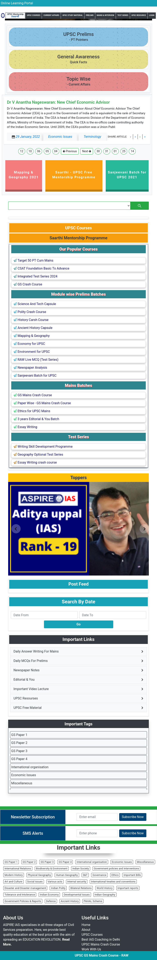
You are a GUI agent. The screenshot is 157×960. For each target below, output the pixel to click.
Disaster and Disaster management (25, 888)
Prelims (90, 15)
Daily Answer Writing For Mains (36, 651)
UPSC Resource (138, 15)
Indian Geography (105, 894)
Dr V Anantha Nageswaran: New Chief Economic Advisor (58, 102)
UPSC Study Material (72, 15)
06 (38, 151)
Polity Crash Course (29, 312)
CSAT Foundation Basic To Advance (41, 268)
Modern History (13, 875)
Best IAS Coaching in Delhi (101, 939)
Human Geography (67, 875)
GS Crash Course (27, 284)
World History (104, 888)
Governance (99, 875)
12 (21, 151)
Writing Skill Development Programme (43, 446)
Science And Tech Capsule (34, 304)
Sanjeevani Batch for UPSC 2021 (127, 174)
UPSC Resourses (25, 698)
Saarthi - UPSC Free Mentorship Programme (73, 174)
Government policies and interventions (116, 868)
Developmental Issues (77, 894)
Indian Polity (58, 888)
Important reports (128, 888)
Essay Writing (25, 427)
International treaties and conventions (113, 881)
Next (86, 151)
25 (124, 151)
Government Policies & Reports (22, 901)
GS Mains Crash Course (32, 395)
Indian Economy (49, 894)
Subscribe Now (133, 817)
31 (106, 151)
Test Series (122, 15)
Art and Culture (13, 881)
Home (86, 925)
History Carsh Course (30, 320)
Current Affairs (51, 15)
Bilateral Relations (81, 888)
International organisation (29, 767)
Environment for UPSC (31, 352)
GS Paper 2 (19, 743)
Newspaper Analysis (30, 368)
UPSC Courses (33, 15)
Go (78, 624)
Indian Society (80, 868)
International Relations (17, 868)
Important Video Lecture (31, 689)
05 (47, 151)
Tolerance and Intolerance (19, 894)
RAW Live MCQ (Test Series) (35, 360)
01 (115, 151)
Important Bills (132, 875)
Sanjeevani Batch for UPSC (34, 375)
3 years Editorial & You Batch (36, 419)
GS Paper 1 (19, 735)
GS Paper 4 (19, 759)
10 (30, 151)
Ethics (115, 875)
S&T (85, 875)
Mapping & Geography (31, 336)
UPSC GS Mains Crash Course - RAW (106, 955)
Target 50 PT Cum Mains (33, 260)
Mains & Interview (105, 15)
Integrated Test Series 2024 (35, 276)
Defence (51, 901)
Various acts (55, 881)
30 (98, 151)
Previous (70, 151)
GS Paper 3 (19, 751)
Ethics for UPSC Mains (31, 411)
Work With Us (91, 949)
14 (132, 151)
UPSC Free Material (27, 708)
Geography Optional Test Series (38, 454)
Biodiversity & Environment (51, 868)
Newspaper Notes (26, 670)
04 (55, 151)
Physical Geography (39, 875)
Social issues (35, 881)
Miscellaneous (21, 783)
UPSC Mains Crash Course (101, 944)
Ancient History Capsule (32, 328)
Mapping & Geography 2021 (24, 174)
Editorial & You (24, 679)
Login (151, 15)
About (86, 930)
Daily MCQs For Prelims (30, 661)
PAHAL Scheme (93, 901)
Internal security (76, 881)
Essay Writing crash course (35, 462)
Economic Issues (23, 775)
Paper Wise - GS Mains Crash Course (42, 403)
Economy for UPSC (29, 344)
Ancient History (70, 901)
